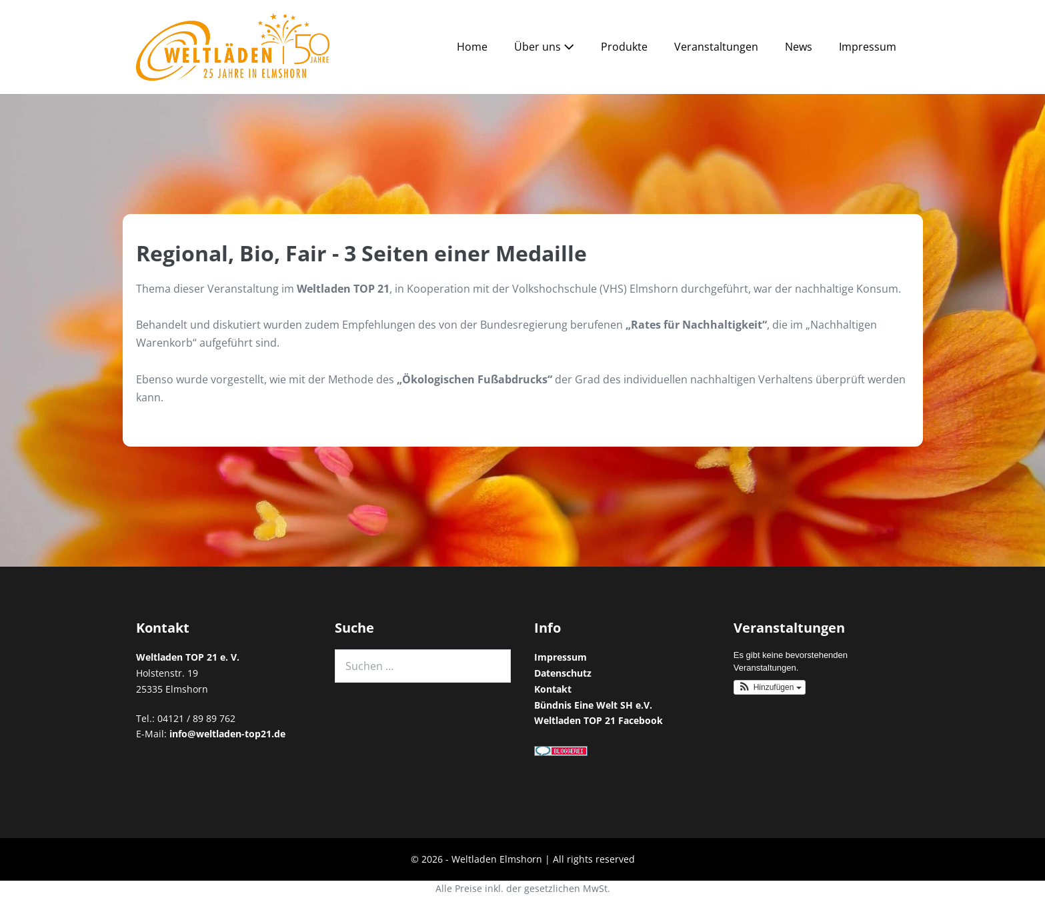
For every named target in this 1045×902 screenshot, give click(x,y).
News (798, 46)
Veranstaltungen (716, 46)
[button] (769, 687)
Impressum (867, 46)
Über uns (544, 46)
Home (472, 46)
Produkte (624, 46)
